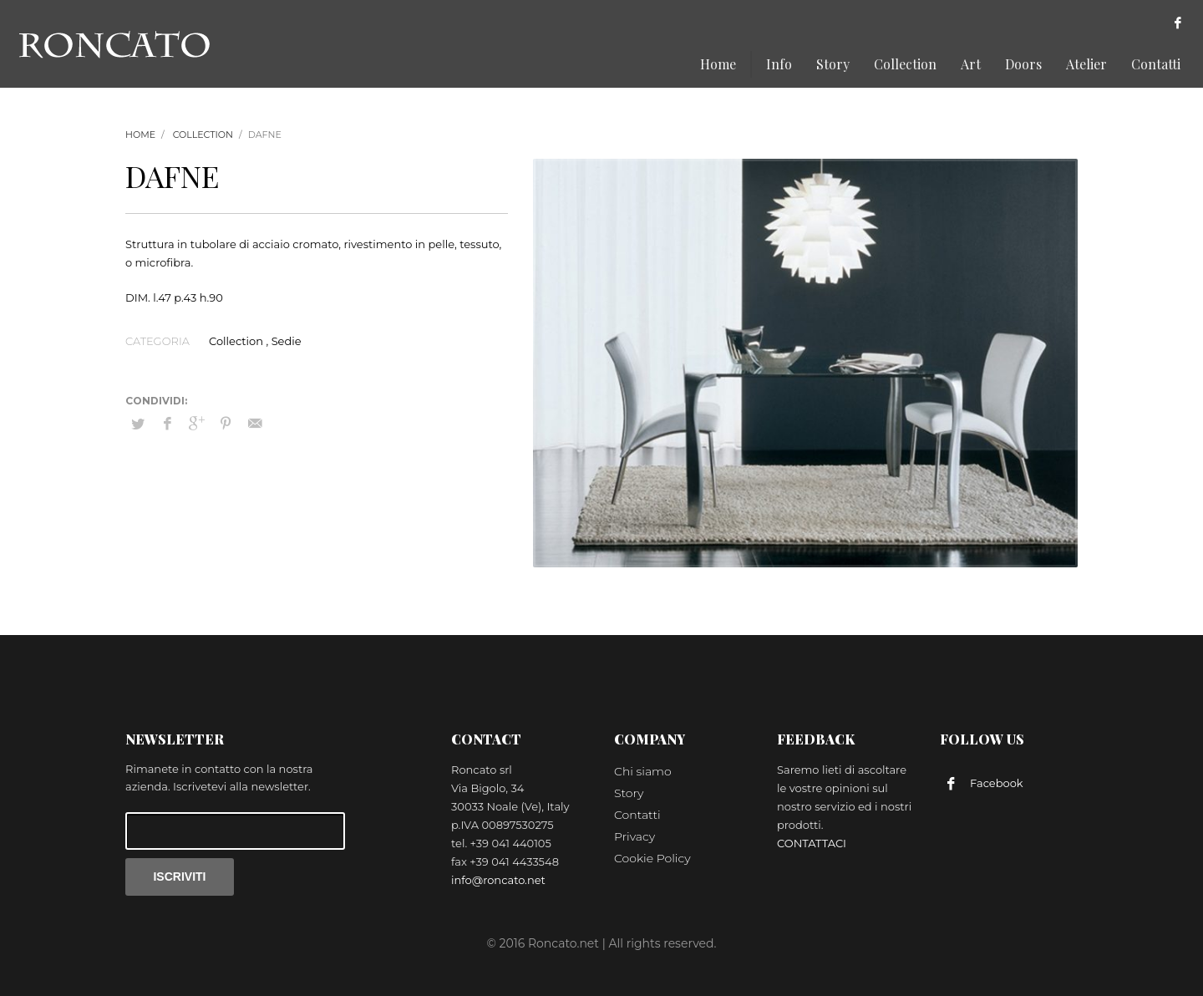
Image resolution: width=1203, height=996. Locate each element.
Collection (203, 134)
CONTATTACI (811, 843)
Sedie (287, 341)
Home (140, 134)
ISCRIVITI (179, 876)
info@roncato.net (498, 880)
